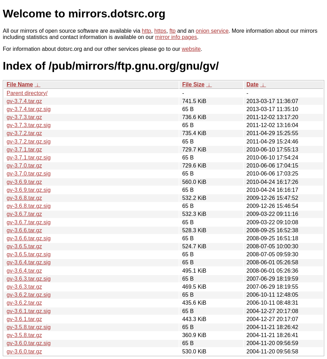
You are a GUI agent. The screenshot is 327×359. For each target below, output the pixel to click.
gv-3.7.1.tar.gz (24, 150)
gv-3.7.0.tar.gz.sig (28, 174)
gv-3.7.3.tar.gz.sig (28, 125)
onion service (212, 31)
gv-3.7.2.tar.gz (24, 133)
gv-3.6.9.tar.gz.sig (28, 190)
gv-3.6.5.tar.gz (24, 246)
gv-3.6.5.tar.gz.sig (28, 254)
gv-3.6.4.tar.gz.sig (28, 262)
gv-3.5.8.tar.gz (24, 335)
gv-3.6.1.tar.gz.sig (28, 311)
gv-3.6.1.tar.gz (24, 319)
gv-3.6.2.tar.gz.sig (28, 295)
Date (253, 84)
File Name (20, 84)
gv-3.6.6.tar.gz (24, 230)
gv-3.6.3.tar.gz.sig (28, 279)
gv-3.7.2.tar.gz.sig (28, 142)
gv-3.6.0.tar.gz (24, 351)
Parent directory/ (27, 93)
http (146, 31)
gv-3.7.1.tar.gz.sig (28, 158)
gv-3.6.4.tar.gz (24, 271)
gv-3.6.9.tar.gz (24, 182)
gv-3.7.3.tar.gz (24, 117)
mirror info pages (176, 37)
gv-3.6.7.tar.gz (24, 214)
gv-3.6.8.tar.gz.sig (28, 206)
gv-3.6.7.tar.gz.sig (28, 222)
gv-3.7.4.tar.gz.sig (28, 109)
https (160, 31)
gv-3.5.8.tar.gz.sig (28, 327)
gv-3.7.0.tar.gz (24, 166)
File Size (193, 84)
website (191, 49)
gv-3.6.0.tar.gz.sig (28, 343)
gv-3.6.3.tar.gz (24, 287)
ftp (172, 31)
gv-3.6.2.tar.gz (24, 303)
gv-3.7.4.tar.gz (24, 101)
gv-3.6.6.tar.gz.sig (28, 238)
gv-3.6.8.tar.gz (24, 198)
